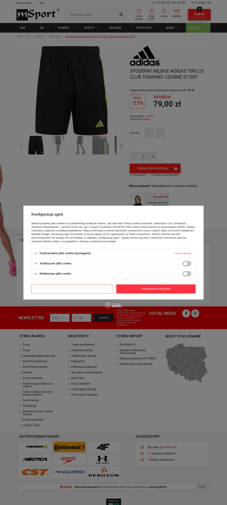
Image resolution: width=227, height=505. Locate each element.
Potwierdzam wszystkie (156, 288)
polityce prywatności (70, 230)
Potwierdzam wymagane (72, 288)
